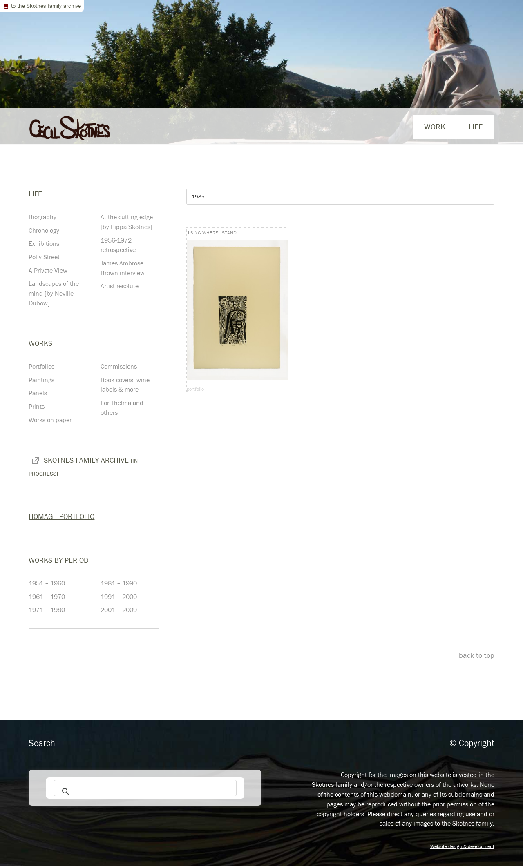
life (476, 126)
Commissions (119, 366)
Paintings (41, 380)
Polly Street (44, 257)
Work (434, 126)
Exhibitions (44, 243)
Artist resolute (120, 286)
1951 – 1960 (47, 583)
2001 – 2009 (119, 610)
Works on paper (50, 420)
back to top (476, 655)
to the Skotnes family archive (42, 5)
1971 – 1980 (47, 610)
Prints (37, 406)
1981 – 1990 (119, 583)
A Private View (48, 270)
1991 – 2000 (119, 596)
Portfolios (41, 366)
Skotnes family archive (83, 466)
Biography (42, 217)
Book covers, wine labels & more (125, 385)
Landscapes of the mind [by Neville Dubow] (54, 293)
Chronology (44, 230)
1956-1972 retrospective (118, 245)
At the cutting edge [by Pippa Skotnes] (127, 222)
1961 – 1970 (47, 596)
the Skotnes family (467, 823)
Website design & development (462, 846)
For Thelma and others (122, 407)
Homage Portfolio (61, 516)
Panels (38, 393)
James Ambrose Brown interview (123, 268)
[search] (144, 791)
